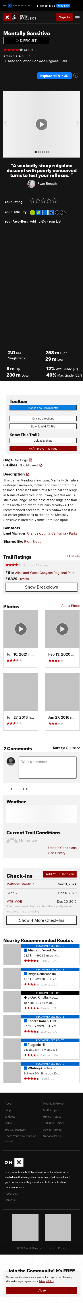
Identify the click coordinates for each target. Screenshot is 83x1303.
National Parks (52, 1136)
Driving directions (43, 418)
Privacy (62, 1247)
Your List (54, 221)
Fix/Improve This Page (43, 448)
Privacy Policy (46, 1281)
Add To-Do (38, 221)
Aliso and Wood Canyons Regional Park (37, 61)
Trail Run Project (53, 1123)
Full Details (71, 556)
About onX (11, 1193)
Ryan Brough (47, 183)
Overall (23, 579)
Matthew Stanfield (20, 884)
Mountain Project (53, 1103)
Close (41, 1290)
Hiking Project (52, 1116)
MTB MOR (14, 901)
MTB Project (51, 1110)
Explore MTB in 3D (54, 76)
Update (62, 848)
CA (18, 56)
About (8, 1103)
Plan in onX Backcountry (43, 408)
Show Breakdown (41, 586)
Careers (10, 1200)
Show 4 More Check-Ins (41, 920)
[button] (7, 124)
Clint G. (12, 893)
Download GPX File (43, 426)
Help (8, 1110)
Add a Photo (70, 606)
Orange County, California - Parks (52, 533)
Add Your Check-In (60, 874)
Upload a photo (43, 440)
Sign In (64, 17)
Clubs (8, 1123)
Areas (7, 56)
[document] (41, 1284)
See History (56, 853)
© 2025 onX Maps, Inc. (30, 1247)
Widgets (10, 1116)
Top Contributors (15, 1129)
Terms (50, 1247)
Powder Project (52, 1129)
